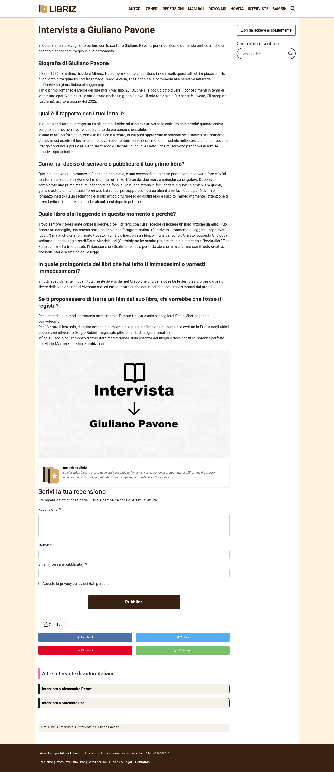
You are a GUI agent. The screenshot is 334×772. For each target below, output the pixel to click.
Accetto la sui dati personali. (77, 583)
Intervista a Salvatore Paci (64, 703)
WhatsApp (183, 650)
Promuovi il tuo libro (70, 762)
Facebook (85, 637)
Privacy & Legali (121, 762)
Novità (237, 8)
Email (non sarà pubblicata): (62, 564)
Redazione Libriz (75, 467)
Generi (152, 8)
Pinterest (85, 650)
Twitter (183, 637)
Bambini (280, 8)
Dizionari (217, 8)
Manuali (196, 8)
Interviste (258, 8)
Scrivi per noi (97, 762)
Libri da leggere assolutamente (266, 30)
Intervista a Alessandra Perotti (67, 689)
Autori (135, 8)
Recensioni (173, 8)
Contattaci (143, 762)
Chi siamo (45, 762)
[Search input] (264, 53)
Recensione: (49, 509)
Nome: (45, 545)
